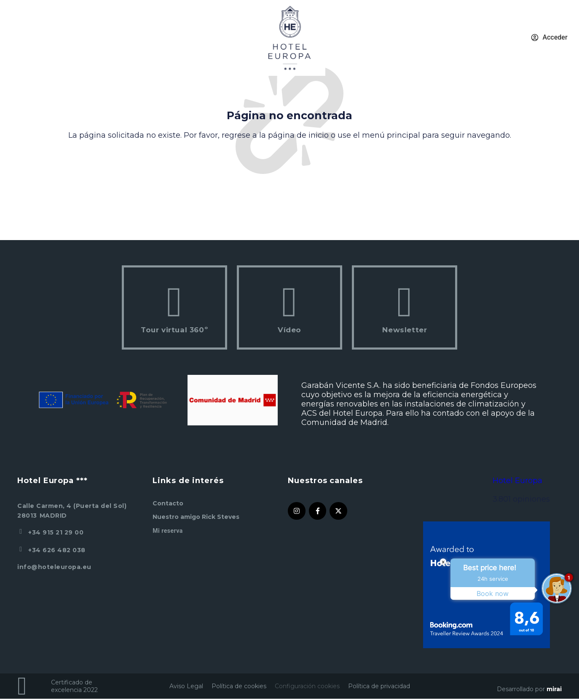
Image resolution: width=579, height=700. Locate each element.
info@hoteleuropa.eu (54, 567)
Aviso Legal (186, 686)
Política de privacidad (379, 686)
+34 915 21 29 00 (55, 532)
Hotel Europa (517, 480)
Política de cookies (239, 686)
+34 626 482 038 (57, 550)
